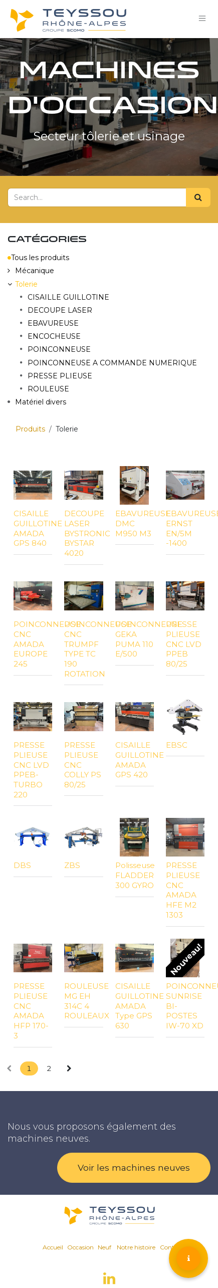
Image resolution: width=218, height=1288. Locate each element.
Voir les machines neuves (134, 1167)
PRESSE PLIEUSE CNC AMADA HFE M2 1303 (183, 890)
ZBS (72, 865)
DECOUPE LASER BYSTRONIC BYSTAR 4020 (87, 533)
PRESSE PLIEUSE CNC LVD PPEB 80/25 (183, 644)
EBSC (176, 745)
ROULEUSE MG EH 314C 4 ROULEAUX (86, 1000)
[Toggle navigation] (202, 19)
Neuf (104, 1247)
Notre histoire (136, 1247)
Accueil (53, 1247)
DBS (22, 865)
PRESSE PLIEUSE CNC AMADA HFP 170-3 (31, 1010)
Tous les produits (38, 257)
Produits (30, 429)
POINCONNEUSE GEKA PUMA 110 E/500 (148, 639)
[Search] (198, 197)
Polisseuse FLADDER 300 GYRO (135, 875)
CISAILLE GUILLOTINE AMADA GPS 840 (38, 528)
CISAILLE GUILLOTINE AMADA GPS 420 (139, 759)
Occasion (80, 1247)
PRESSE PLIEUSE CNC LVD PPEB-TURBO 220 (31, 769)
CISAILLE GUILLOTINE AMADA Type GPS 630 (139, 1005)
